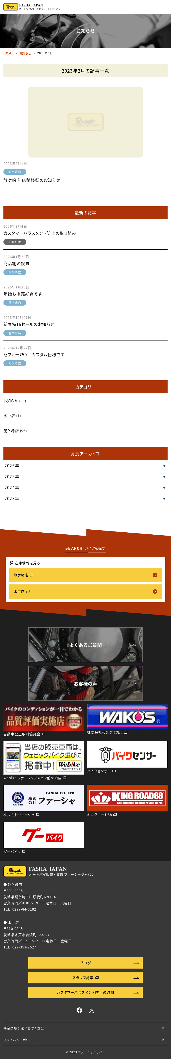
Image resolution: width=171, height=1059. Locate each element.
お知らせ (25, 53)
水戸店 (9, 415)
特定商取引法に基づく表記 (23, 1028)
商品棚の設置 (16, 263)
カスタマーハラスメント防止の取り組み (40, 233)
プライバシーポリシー (19, 1040)
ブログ (85, 962)
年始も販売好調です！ (23, 294)
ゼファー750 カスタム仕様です (33, 354)
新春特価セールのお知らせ (28, 324)
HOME (8, 53)
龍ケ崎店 (14, 171)
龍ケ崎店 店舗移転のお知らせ (31, 180)
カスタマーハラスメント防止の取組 (85, 992)
